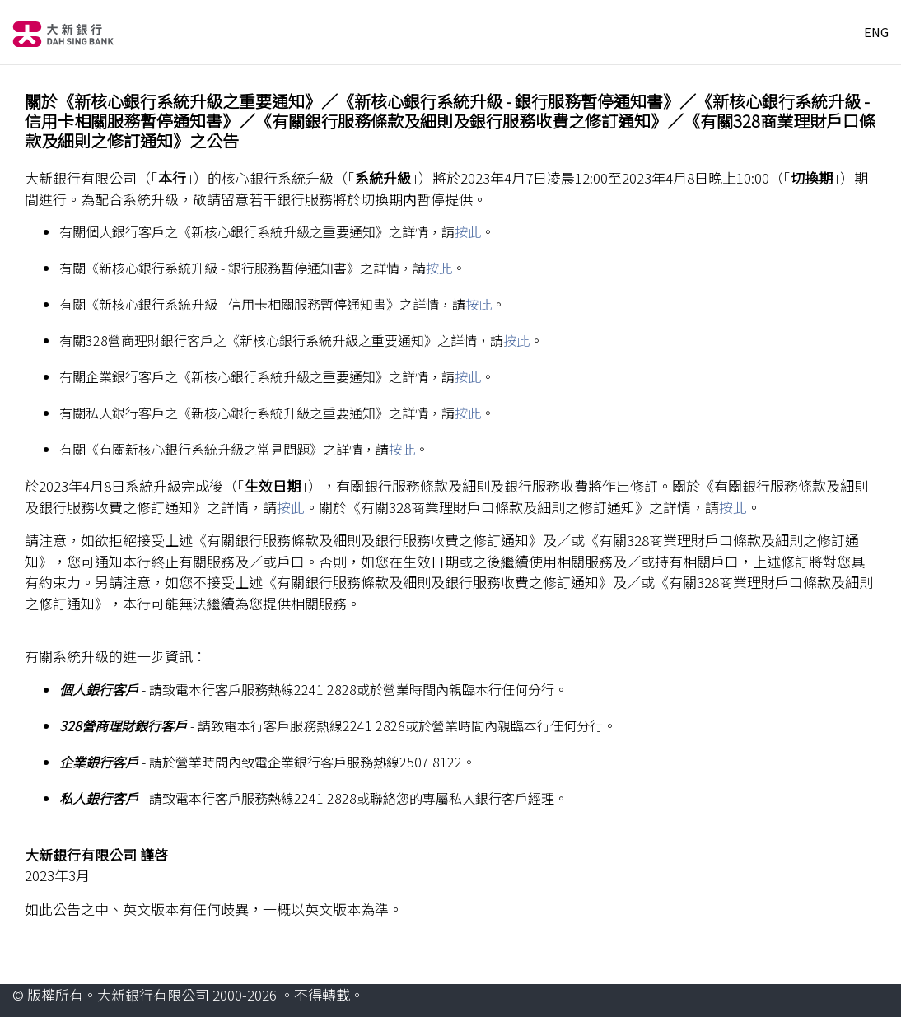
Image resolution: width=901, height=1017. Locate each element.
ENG (876, 32)
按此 (468, 231)
